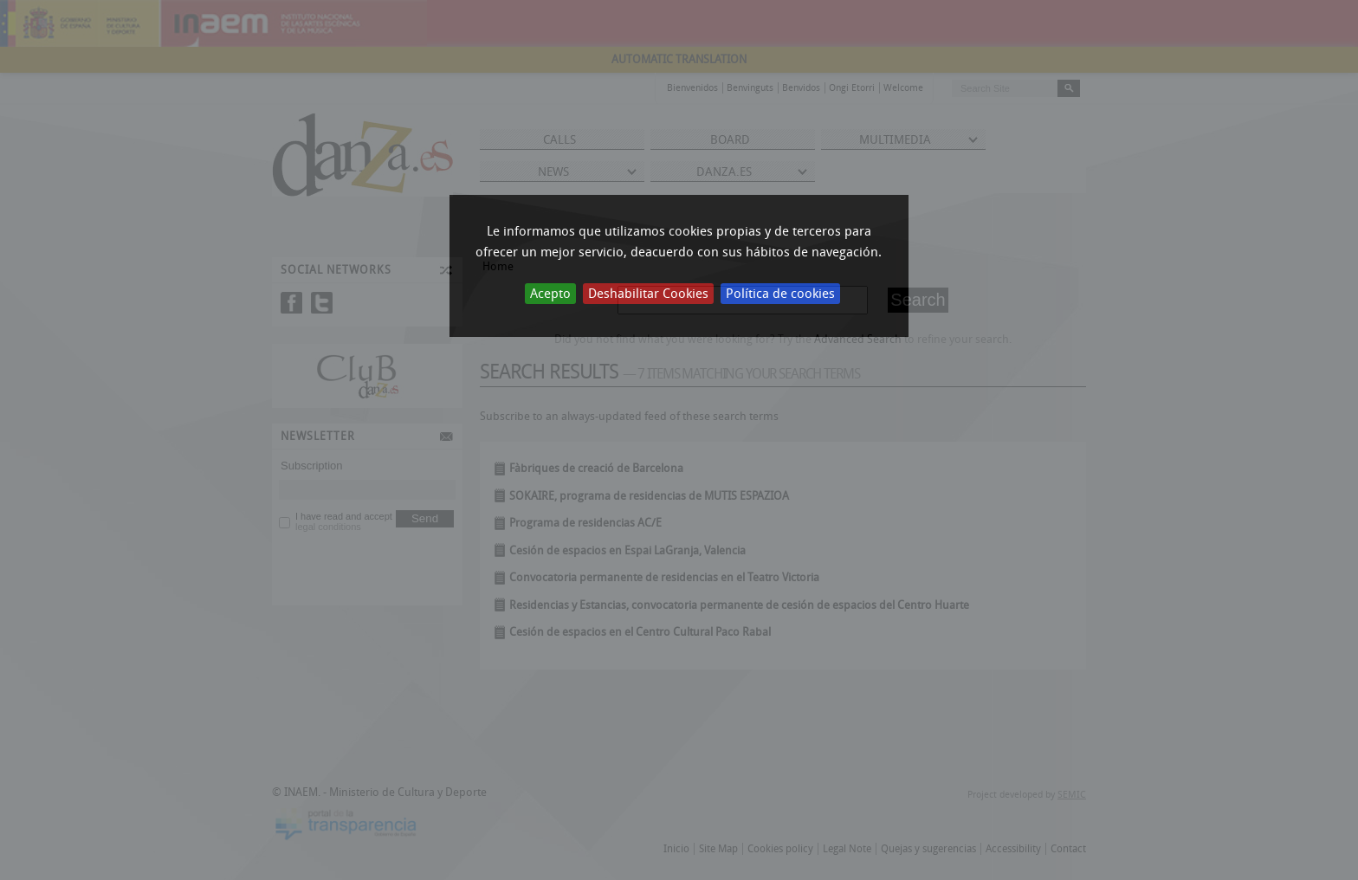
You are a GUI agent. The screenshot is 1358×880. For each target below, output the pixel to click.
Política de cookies (780, 293)
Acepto (550, 293)
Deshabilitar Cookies (648, 293)
